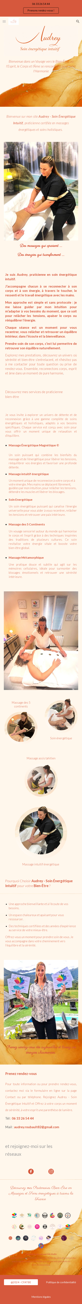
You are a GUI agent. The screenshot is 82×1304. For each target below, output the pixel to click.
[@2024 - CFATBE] (21, 1282)
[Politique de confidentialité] (61, 1282)
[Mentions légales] (41, 1297)
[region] (41, 8)
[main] (41, 76)
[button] (4, 21)
